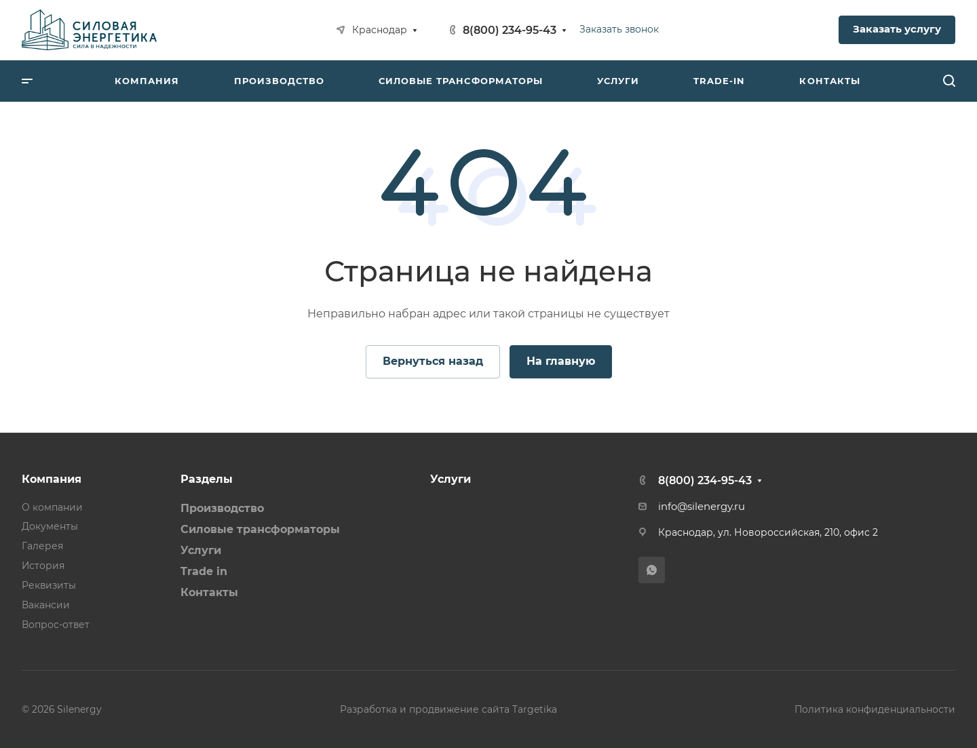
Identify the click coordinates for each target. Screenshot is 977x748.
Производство (222, 508)
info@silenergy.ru (701, 506)
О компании (52, 507)
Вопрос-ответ (56, 624)
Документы (50, 526)
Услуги (200, 550)
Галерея (42, 545)
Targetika (534, 709)
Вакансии (46, 604)
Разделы (206, 479)
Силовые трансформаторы (260, 529)
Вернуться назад (433, 361)
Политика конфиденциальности (874, 709)
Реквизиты (49, 585)
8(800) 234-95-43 (509, 30)
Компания (51, 479)
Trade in (203, 571)
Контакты (209, 592)
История (43, 565)
